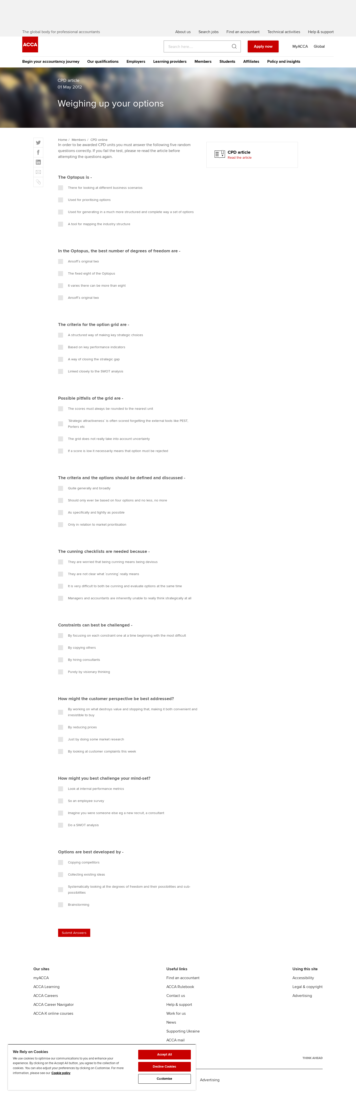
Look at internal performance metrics (91, 796)
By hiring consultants (79, 667)
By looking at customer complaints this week (97, 758)
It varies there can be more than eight (92, 292)
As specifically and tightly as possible (91, 519)
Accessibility (303, 985)
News (171, 1029)
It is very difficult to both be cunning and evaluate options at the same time (120, 593)
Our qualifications (103, 68)
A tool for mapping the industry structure (94, 231)
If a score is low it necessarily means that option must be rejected (113, 458)
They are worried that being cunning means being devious (108, 569)
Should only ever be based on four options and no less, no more (112, 507)
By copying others (77, 654)
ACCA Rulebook (180, 993)
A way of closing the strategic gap (89, 366)
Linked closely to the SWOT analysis (90, 378)
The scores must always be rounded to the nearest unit (105, 415)
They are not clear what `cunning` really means (98, 581)
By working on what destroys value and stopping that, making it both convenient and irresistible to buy (127, 719)
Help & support (179, 1011)
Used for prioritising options (84, 207)
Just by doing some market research (91, 746)
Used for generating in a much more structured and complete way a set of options (126, 219)
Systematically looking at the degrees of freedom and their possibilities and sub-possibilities (124, 897)
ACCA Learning (46, 993)
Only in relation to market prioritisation (92, 531)
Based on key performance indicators (91, 354)
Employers (136, 68)
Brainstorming (73, 911)
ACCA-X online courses (53, 1020)
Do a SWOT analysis (78, 832)
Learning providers (170, 68)
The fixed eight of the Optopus (86, 280)
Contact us (175, 1002)
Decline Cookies (164, 1067)
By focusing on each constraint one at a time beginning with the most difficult (122, 642)
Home (62, 147)
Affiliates (251, 68)
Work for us (176, 1020)
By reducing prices (77, 734)
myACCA (41, 985)
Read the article (240, 165)
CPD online (99, 147)
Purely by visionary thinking (84, 679)
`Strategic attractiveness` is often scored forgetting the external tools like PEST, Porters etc (123, 431)
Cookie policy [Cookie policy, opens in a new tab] (60, 1073)
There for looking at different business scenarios (100, 195)
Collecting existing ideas (81, 881)
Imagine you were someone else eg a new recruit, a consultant (111, 820)
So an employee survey (81, 808)
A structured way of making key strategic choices (100, 342)
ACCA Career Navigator (53, 1011)
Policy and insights (283, 68)
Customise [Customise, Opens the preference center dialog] (164, 1079)
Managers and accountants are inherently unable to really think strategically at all (124, 605)
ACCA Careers (45, 1002)
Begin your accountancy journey (50, 68)
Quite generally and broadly (84, 495)
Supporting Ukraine (183, 1038)
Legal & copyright (307, 993)
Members (203, 68)
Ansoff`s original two (78, 268)
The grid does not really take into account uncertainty (104, 446)
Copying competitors (79, 869)
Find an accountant (183, 985)
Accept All (164, 1054)
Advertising (302, 1002)
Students (227, 68)
